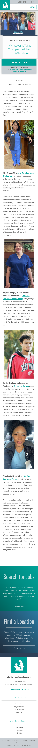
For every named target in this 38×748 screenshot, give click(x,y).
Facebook (19, 727)
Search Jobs (19, 62)
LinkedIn (19, 730)
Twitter (19, 733)
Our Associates (23, 67)
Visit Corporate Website (19, 689)
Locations (19, 712)
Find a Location (19, 652)
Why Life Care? (19, 707)
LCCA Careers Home (27, 2)
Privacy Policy (13, 745)
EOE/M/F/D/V (26, 745)
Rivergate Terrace (21, 386)
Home (13, 67)
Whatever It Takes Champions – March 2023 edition (24, 49)
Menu (33, 8)
